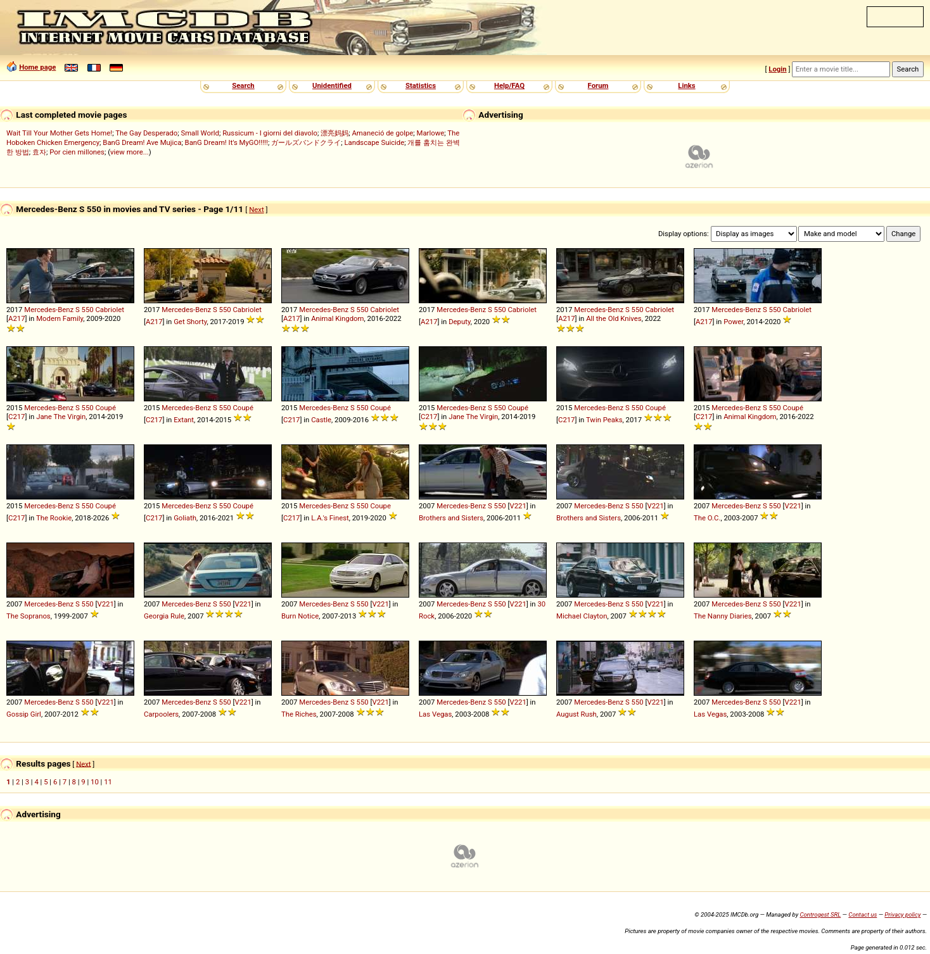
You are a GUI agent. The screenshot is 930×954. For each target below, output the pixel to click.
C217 (16, 416)
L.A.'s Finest (330, 517)
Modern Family (59, 318)
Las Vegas (435, 714)
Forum (598, 85)
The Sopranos (28, 616)
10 (95, 781)
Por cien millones (77, 151)
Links (686, 85)
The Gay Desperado (146, 133)
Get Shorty (190, 321)
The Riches (299, 714)
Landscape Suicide (374, 142)
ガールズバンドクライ (306, 142)
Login (777, 69)
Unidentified (332, 85)
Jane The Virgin (61, 416)
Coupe (380, 505)
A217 (16, 318)
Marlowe (431, 133)
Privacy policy (902, 914)
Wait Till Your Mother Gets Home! (59, 133)
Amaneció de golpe (382, 133)
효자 (39, 151)
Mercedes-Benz (48, 309)
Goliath (185, 517)
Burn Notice (300, 616)
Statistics (420, 85)
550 (88, 309)
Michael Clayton (581, 616)
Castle (321, 419)
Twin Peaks (604, 419)
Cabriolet (109, 309)
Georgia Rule (164, 616)
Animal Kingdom (337, 318)
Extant (184, 419)
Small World (200, 133)
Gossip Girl (23, 714)
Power (733, 321)
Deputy (460, 321)
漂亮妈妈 (334, 133)
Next (256, 209)
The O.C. (707, 517)
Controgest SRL (820, 914)
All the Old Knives (613, 318)
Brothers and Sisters (451, 517)
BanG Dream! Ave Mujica (142, 142)
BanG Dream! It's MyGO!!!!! (226, 142)
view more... (129, 151)
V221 (517, 505)
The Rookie (54, 517)
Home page (37, 67)
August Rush (576, 714)
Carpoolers (161, 714)
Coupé (105, 407)
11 (108, 781)
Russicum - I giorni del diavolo (269, 133)
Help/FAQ (509, 85)
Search (243, 85)
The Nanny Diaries (723, 616)
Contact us (862, 914)
